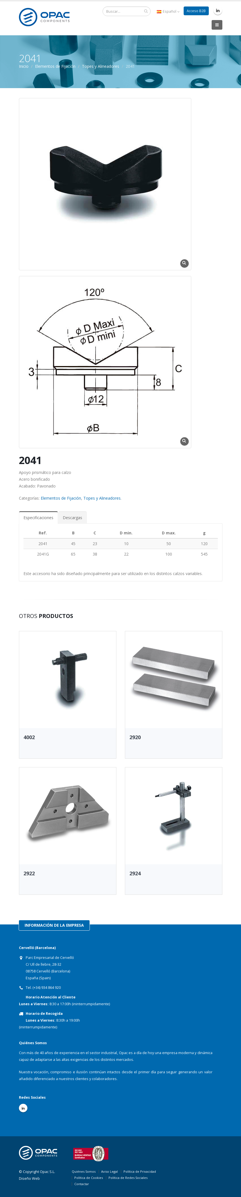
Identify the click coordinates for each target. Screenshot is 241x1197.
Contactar (81, 1184)
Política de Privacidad (139, 1171)
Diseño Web (29, 1178)
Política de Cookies (88, 1178)
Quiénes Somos (83, 1171)
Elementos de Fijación (55, 66)
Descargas (72, 517)
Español (167, 11)
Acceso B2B (196, 10)
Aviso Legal (109, 1171)
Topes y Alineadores (100, 66)
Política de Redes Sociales (127, 1178)
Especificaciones (38, 517)
